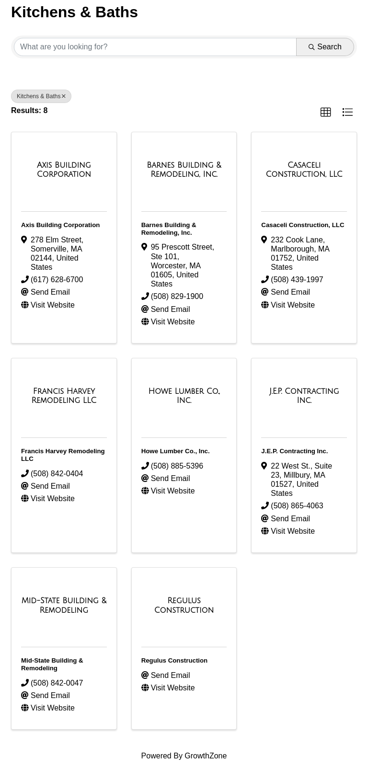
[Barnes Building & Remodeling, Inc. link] (184, 169)
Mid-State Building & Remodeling (52, 664)
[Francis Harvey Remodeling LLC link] (64, 396)
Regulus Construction (174, 660)
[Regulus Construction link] (184, 605)
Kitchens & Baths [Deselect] (41, 96)
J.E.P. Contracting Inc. (294, 451)
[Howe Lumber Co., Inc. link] (184, 396)
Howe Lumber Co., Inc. (175, 451)
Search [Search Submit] (325, 47)
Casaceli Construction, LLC (302, 225)
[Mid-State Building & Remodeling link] (64, 605)
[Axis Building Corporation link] (64, 169)
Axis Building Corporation (60, 225)
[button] (325, 112)
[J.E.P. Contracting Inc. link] (304, 396)
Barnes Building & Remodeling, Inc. (168, 228)
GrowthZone (205, 756)
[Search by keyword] (155, 47)
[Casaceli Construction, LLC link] (304, 169)
